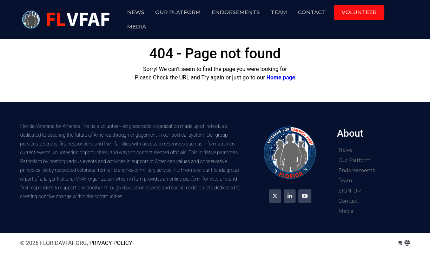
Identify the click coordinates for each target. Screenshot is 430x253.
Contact (312, 12)
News (135, 12)
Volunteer (359, 12)
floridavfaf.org (67, 19)
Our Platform (178, 12)
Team (279, 12)
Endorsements (236, 12)
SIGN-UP (349, 191)
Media (136, 26)
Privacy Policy (111, 243)
